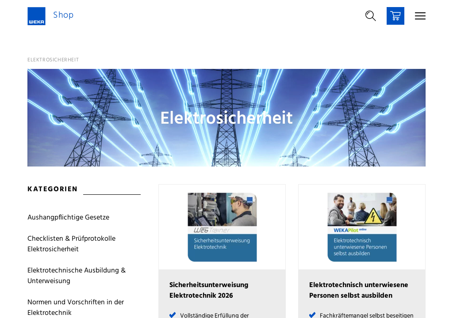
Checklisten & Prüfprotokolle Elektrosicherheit (71, 244)
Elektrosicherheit (53, 60)
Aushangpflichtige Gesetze (68, 217)
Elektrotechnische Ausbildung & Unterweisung (76, 276)
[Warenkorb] (395, 16)
